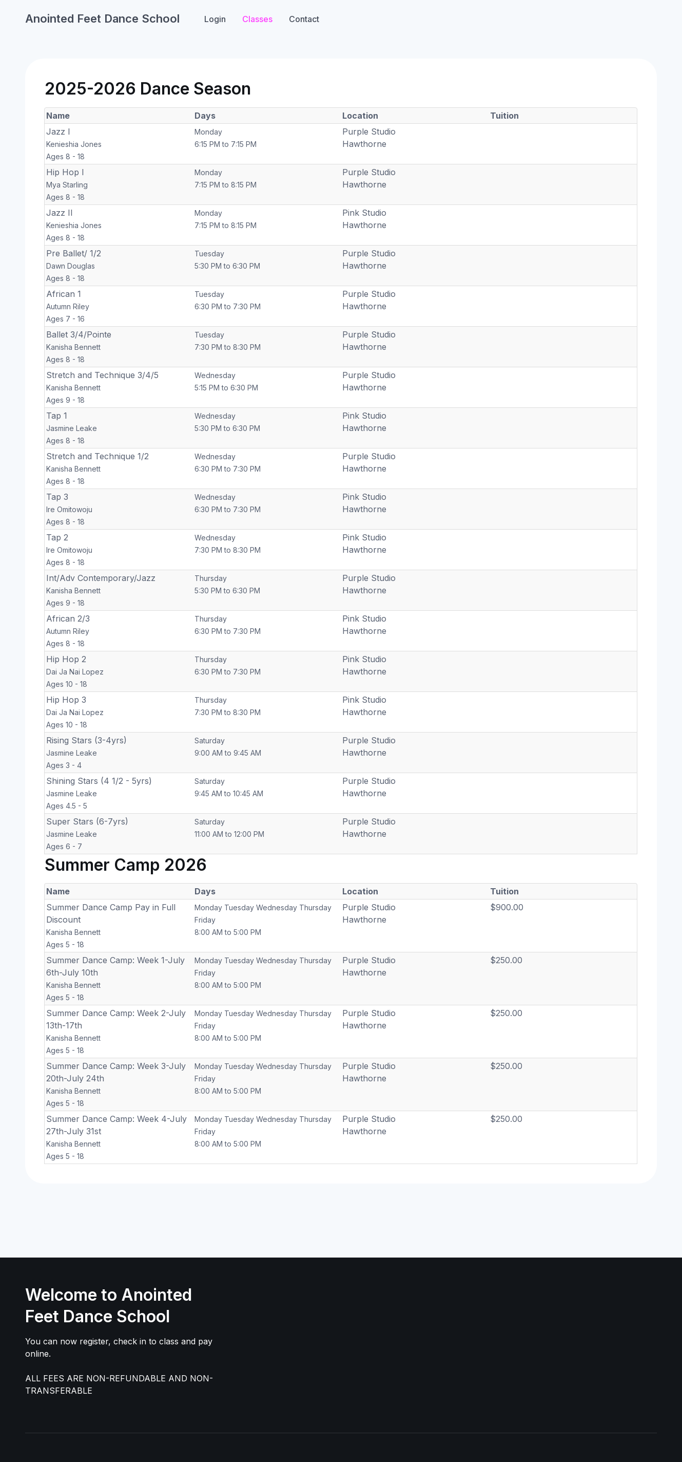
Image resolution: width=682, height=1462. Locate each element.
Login (215, 19)
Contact (304, 19)
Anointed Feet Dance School (102, 18)
